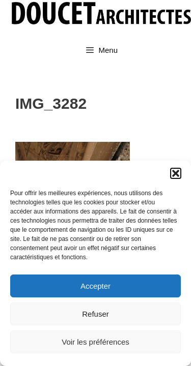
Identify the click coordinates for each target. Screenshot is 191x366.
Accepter (95, 286)
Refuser (95, 314)
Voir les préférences (95, 342)
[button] (176, 173)
